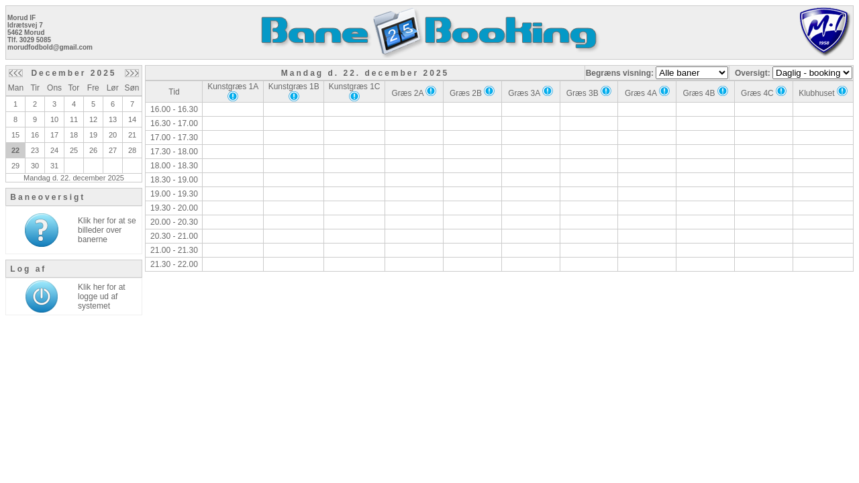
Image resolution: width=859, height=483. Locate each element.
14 (132, 119)
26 (93, 150)
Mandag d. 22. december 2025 (73, 178)
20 (113, 135)
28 (132, 150)
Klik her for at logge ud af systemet (101, 296)
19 (93, 135)
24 (54, 150)
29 (15, 166)
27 (113, 150)
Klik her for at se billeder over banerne (107, 230)
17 (54, 135)
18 (74, 135)
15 (15, 135)
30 (35, 166)
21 (132, 135)
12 (93, 119)
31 (54, 166)
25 (74, 150)
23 (35, 150)
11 (74, 119)
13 (113, 119)
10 (54, 119)
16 (35, 135)
